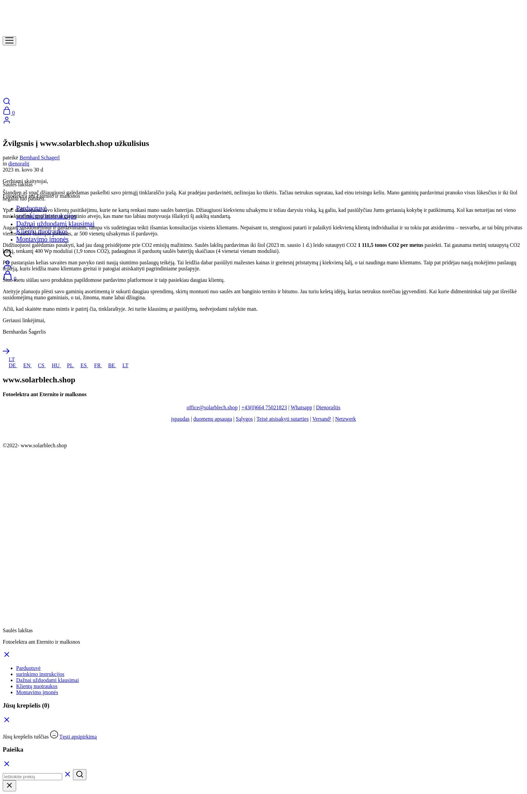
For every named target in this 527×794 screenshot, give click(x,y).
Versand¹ (321, 419)
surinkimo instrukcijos (40, 674)
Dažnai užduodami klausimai (55, 223)
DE (10, 365)
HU (53, 365)
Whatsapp (301, 407)
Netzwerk (345, 419)
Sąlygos (244, 419)
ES (81, 365)
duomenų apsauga (212, 419)
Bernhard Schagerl (39, 157)
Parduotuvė (28, 668)
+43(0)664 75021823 (264, 407)
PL (67, 365)
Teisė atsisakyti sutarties (282, 419)
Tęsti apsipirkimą (78, 737)
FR (95, 365)
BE (109, 365)
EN (24, 365)
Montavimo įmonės (42, 239)
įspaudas (180, 419)
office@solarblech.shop (212, 407)
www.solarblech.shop (44, 445)
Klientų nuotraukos (36, 686)
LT (9, 359)
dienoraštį (18, 163)
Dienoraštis (328, 407)
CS (39, 365)
